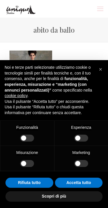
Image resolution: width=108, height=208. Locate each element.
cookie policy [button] (16, 95)
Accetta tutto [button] (78, 182)
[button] (100, 69)
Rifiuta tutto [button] (29, 182)
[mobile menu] (100, 9)
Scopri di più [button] (54, 196)
